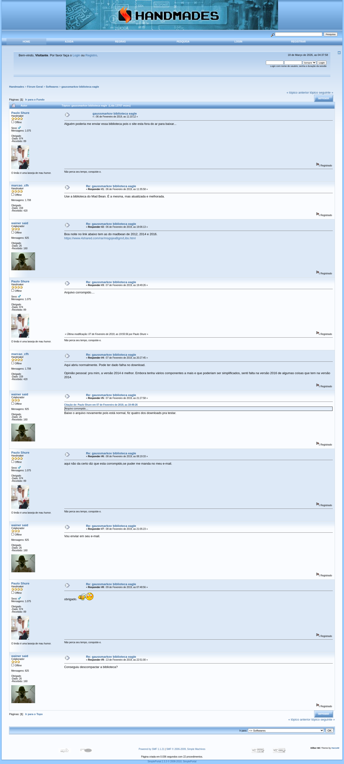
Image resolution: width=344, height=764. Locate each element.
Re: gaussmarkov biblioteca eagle (111, 186)
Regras (120, 41)
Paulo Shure (20, 113)
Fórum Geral (35, 86)
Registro (91, 55)
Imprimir (323, 98)
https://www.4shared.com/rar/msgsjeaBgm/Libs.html (100, 238)
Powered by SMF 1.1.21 (151, 749)
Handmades (16, 86)
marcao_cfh (20, 185)
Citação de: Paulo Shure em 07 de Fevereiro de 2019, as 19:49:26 (101, 404)
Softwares (52, 86)
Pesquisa (183, 41)
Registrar (298, 41)
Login (238, 41)
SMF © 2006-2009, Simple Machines (185, 749)
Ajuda (69, 41)
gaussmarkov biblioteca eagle (80, 86)
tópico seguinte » (321, 92)
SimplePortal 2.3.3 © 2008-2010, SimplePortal (172, 761)
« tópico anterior (298, 92)
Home (26, 41)
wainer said (19, 223)
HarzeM (335, 748)
